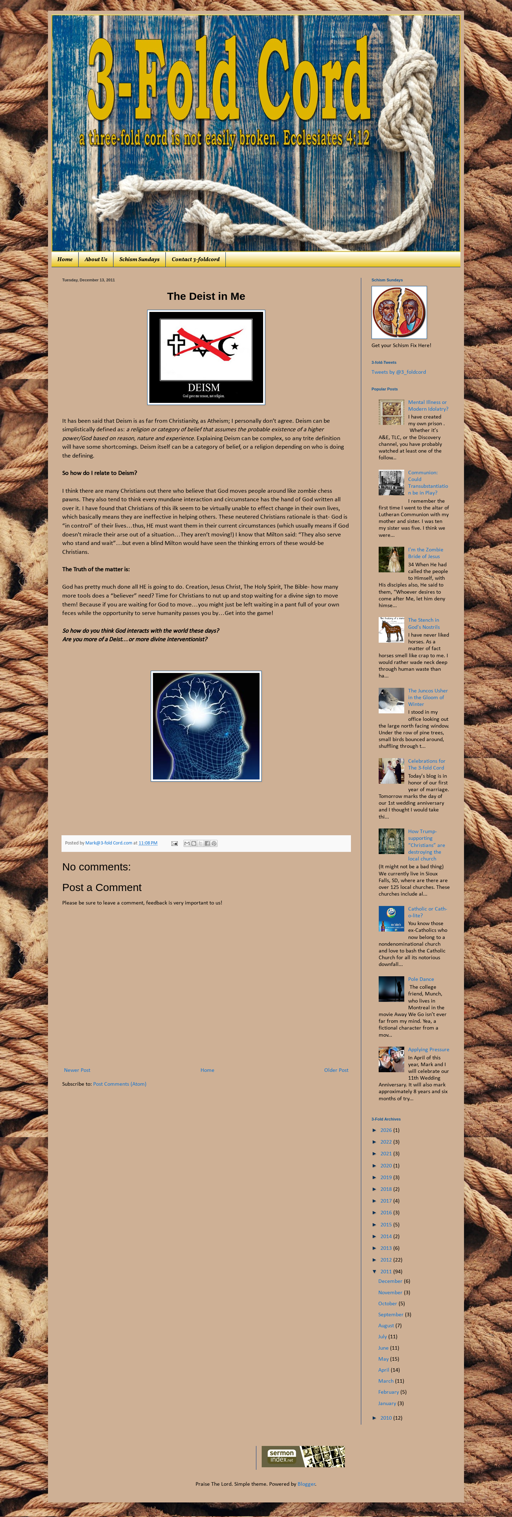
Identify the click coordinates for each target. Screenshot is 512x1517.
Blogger (306, 1484)
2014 (386, 1237)
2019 (386, 1178)
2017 (386, 1201)
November (391, 1293)
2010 (386, 1418)
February (389, 1392)
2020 (386, 1166)
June (384, 1348)
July (383, 1337)
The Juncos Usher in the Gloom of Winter (428, 697)
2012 (386, 1260)
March (386, 1381)
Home (65, 260)
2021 (386, 1154)
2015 (386, 1225)
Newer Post (77, 1070)
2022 (386, 1142)
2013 (386, 1248)
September (391, 1315)
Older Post (336, 1070)
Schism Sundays (139, 260)
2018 (386, 1189)
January (388, 1404)
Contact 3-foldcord (196, 260)
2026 (386, 1130)
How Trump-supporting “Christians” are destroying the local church (426, 845)
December (391, 1281)
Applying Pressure (428, 1050)
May (384, 1359)
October (388, 1304)
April (384, 1370)
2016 (386, 1213)
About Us (96, 260)
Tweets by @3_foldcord (399, 372)
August (386, 1326)
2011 (386, 1272)
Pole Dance (421, 979)
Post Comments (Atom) (119, 1084)
